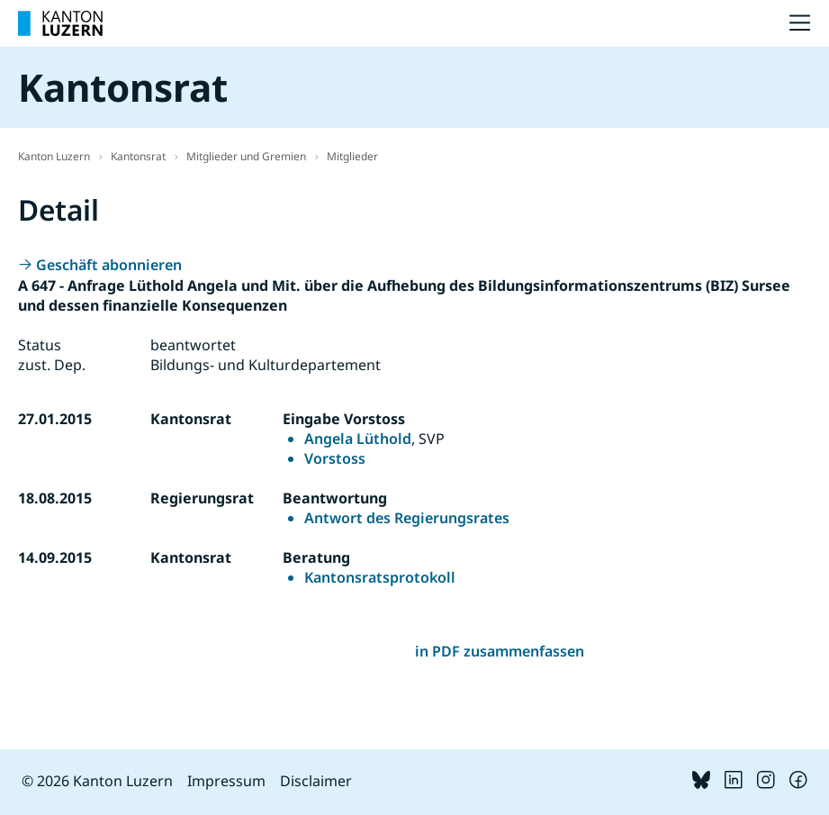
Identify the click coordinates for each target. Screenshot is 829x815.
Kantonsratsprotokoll (379, 577)
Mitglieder (352, 156)
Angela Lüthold (357, 438)
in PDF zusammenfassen (499, 651)
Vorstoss (334, 458)
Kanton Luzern (54, 156)
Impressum (226, 781)
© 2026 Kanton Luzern (97, 781)
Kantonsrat (138, 156)
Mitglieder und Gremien (246, 156)
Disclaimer (316, 781)
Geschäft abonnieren (109, 265)
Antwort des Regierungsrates (406, 518)
